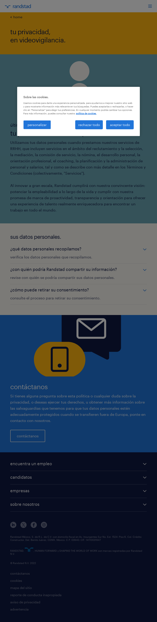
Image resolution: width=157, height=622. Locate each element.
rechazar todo (89, 125)
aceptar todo (120, 125)
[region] (78, 111)
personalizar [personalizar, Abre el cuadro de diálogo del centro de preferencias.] (37, 125)
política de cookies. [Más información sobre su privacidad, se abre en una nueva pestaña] (86, 113)
